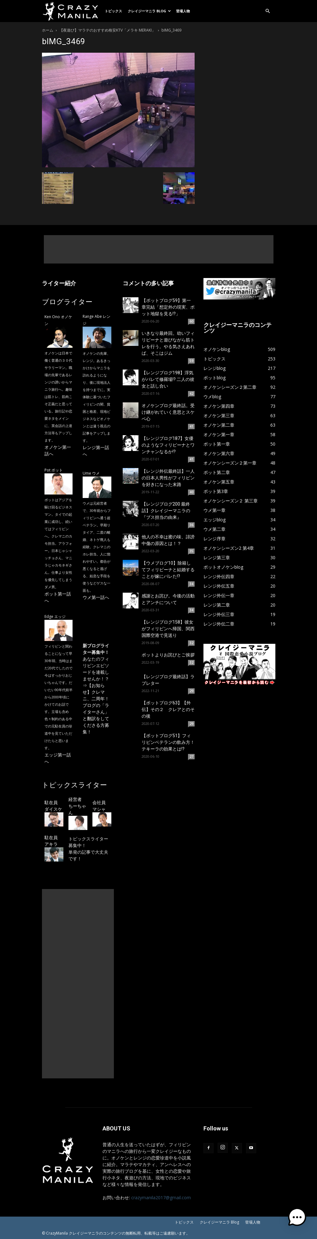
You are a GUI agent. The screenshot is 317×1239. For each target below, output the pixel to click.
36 (191, 525)
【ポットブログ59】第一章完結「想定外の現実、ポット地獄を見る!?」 (168, 307)
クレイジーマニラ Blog (149, 11)
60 (191, 321)
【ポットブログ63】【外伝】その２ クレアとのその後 (168, 709)
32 (191, 643)
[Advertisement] (158, 249)
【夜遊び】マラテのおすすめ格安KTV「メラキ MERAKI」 (107, 30)
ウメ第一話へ (96, 597)
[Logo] (72, 11)
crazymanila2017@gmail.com (161, 1197)
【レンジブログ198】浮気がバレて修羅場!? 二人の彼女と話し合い (168, 379)
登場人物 (183, 11)
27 (191, 756)
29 (191, 691)
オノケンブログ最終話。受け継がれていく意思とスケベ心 (168, 412)
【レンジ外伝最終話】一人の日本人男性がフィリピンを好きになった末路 (168, 478)
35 (191, 551)
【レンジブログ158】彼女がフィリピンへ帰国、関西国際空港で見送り (168, 629)
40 (191, 492)
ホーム (47, 30)
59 (191, 361)
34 (191, 584)
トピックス (113, 11)
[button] (267, 11)
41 (191, 426)
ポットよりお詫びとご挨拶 (168, 654)
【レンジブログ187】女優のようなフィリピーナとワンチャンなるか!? (168, 445)
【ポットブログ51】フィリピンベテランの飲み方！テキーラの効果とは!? (168, 742)
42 (191, 393)
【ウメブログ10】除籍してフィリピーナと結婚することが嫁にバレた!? (168, 569)
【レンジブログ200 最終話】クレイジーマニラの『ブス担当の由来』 (166, 510)
